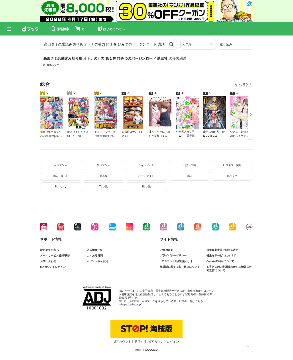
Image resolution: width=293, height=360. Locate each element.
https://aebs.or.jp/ (131, 304)
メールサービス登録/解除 (55, 255)
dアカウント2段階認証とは (176, 261)
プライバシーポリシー (173, 255)
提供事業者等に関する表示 (222, 250)
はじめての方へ (49, 250)
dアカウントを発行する (130, 341)
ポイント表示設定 (97, 261)
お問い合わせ (48, 261)
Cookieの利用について (220, 261)
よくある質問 (95, 255)
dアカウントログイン (53, 266)
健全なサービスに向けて (221, 255)
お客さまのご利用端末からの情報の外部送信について (229, 268)
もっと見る (241, 84)
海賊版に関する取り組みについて (180, 266)
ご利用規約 (166, 250)
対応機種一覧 (95, 250)
